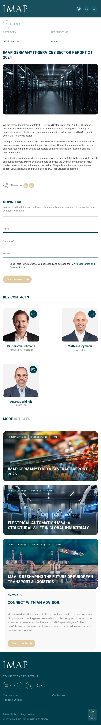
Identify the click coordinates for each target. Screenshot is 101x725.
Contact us (58, 695)
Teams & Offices (12, 699)
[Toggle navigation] (94, 9)
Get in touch (23, 643)
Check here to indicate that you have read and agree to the (52, 266)
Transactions (10, 695)
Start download (19, 279)
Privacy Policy (10, 714)
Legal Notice (27, 714)
